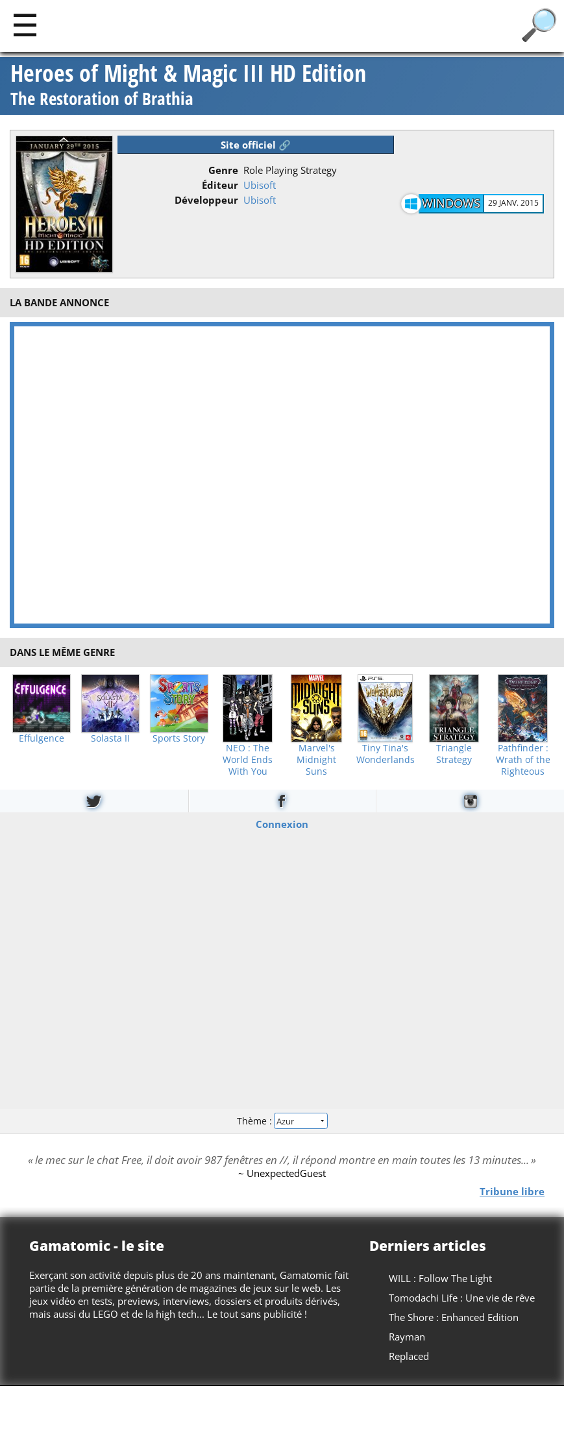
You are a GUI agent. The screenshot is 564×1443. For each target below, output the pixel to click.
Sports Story (179, 738)
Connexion (282, 823)
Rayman (407, 1336)
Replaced (409, 1356)
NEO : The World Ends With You (248, 759)
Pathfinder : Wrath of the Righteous (523, 759)
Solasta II (110, 738)
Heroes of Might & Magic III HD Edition (188, 86)
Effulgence (41, 738)
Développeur (206, 199)
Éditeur (220, 184)
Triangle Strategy (454, 754)
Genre (223, 170)
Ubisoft (259, 184)
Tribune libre (512, 1190)
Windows (451, 203)
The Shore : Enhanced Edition (454, 1317)
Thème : (281, 1121)
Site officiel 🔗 (256, 144)
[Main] (25, 24)
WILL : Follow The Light (440, 1278)
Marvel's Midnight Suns (316, 759)
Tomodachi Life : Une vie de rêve (462, 1297)
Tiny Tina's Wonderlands (385, 754)
